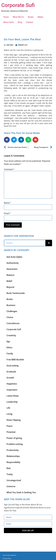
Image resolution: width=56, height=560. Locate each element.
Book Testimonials (16, 293)
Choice (10, 317)
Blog (20, 22)
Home (6, 17)
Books (31, 17)
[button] (7, 140)
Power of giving (14, 438)
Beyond (10, 287)
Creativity (11, 335)
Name (7, 203)
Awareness (12, 269)
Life (8, 407)
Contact (29, 22)
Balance (10, 275)
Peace (9, 426)
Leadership (12, 401)
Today (10, 474)
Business (11, 305)
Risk (9, 468)
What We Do (18, 17)
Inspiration (12, 389)
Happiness (12, 383)
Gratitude (11, 371)
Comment (9, 169)
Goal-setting (12, 365)
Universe (11, 486)
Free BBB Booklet (15, 359)
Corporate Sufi (18, 5)
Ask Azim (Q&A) (14, 256)
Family (10, 353)
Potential (11, 432)
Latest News (13, 395)
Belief (9, 281)
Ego (8, 341)
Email (7, 213)
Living (9, 413)
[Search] (48, 243)
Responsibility (13, 462)
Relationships (13, 456)
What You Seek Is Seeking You (21, 492)
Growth (10, 377)
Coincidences (13, 323)
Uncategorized (14, 480)
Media (40, 17)
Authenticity (13, 262)
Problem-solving (15, 444)
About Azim (8, 22)
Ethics (9, 347)
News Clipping (14, 419)
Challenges (12, 311)
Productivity (13, 450)
